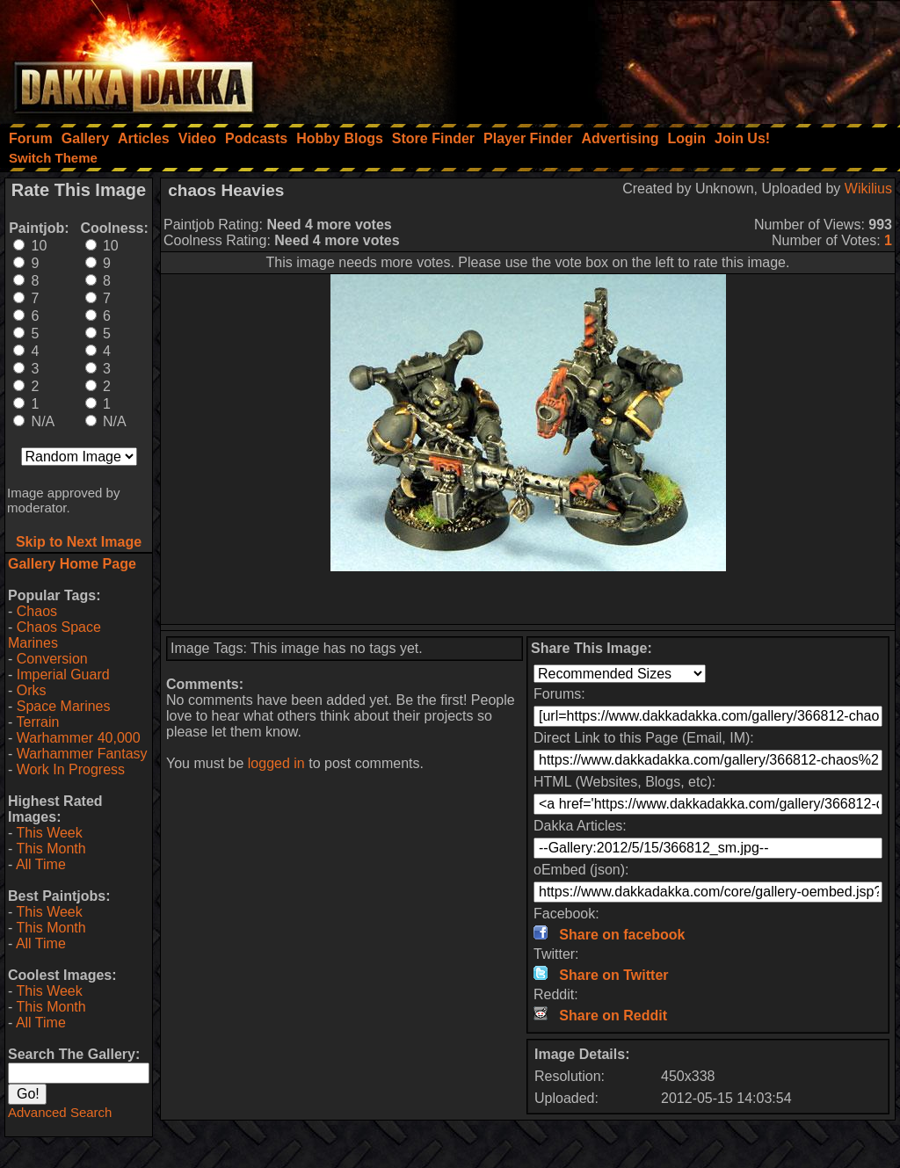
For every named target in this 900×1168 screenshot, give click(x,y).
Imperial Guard (63, 674)
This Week (49, 832)
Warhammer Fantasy (82, 753)
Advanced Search (60, 1112)
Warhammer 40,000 (79, 737)
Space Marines (64, 706)
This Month (50, 848)
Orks (32, 690)
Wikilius (868, 188)
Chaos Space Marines (54, 635)
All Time (41, 864)
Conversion (52, 658)
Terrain (37, 722)
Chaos (37, 611)
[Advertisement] (663, 57)
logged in (276, 763)
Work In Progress (71, 769)
